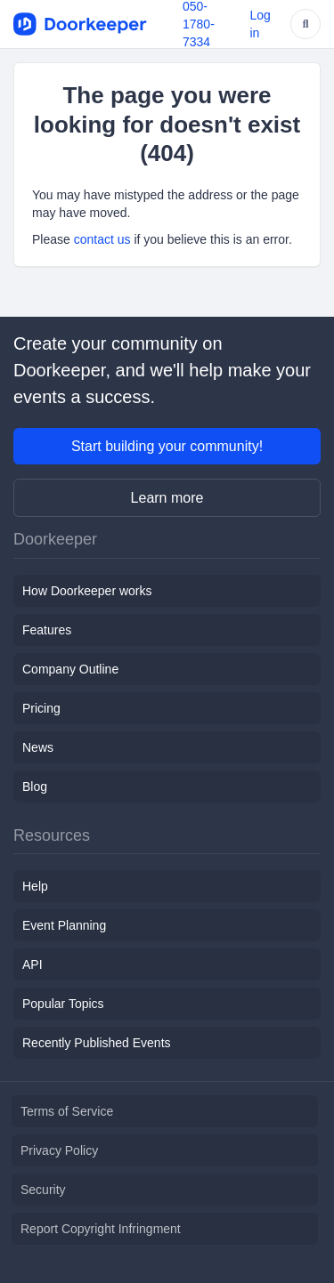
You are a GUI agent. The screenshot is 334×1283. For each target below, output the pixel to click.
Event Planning (64, 925)
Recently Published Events (96, 1043)
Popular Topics (63, 1004)
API (32, 964)
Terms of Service (66, 1111)
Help (35, 886)
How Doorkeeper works (87, 591)
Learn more (167, 497)
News (37, 747)
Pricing (41, 708)
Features (46, 630)
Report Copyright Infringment (100, 1229)
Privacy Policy (59, 1150)
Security (43, 1189)
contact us (102, 239)
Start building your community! (167, 446)
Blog (34, 786)
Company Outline (70, 669)
